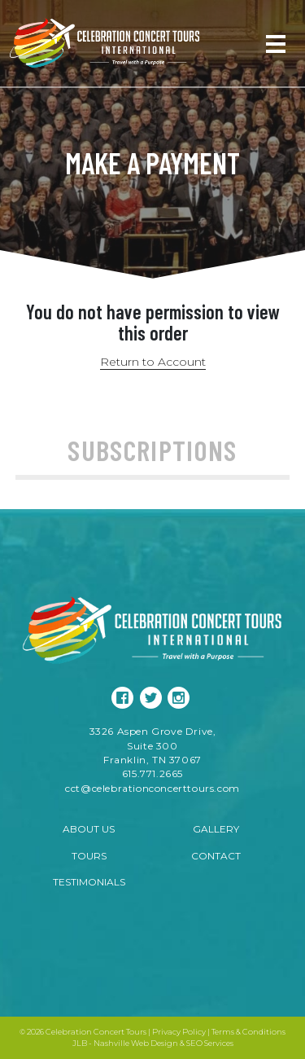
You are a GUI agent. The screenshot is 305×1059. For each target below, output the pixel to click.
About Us (89, 829)
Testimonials (89, 882)
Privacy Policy (179, 1031)
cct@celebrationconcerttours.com (152, 788)
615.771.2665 (152, 773)
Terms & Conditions (248, 1031)
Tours (89, 856)
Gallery (216, 829)
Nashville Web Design (136, 1043)
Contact (216, 856)
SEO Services (209, 1043)
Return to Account (153, 361)
